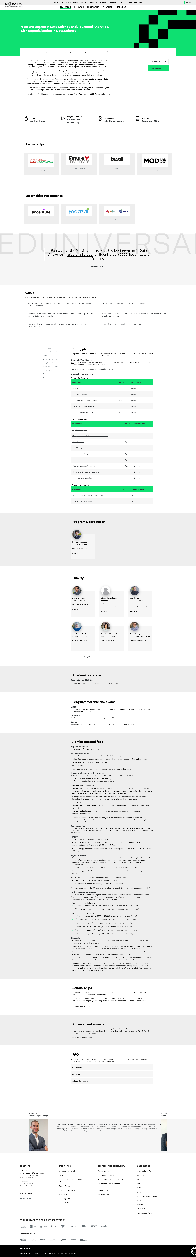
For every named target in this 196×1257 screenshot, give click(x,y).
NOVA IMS (107, 7)
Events (140, 1205)
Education (65, 7)
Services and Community (75, 3)
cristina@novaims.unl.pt (79, 640)
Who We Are (58, 3)
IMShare (140, 1188)
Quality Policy (64, 1186)
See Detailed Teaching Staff (83, 657)
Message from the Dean (68, 1171)
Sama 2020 (63, 1194)
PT (190, 3)
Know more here (98, 266)
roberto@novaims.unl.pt (79, 548)
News (139, 1200)
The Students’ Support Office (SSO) (112, 1179)
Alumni (113, 3)
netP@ (139, 1184)
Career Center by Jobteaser (148, 1196)
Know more (75, 553)
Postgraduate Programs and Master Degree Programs (58, 52)
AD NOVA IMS (143, 1209)
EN (187, 3)
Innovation (93, 7)
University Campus (66, 1203)
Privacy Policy (25, 1249)
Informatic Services (106, 1175)
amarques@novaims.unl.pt (109, 607)
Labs (61, 1175)
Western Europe (46, 82)
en (28, 52)
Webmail (140, 1175)
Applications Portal (144, 1213)
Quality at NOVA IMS (67, 1190)
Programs (39, 52)
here (108, 94)
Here (72, 362)
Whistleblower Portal (145, 1171)
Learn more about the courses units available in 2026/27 (94, 369)
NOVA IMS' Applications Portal (110, 776)
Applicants (92, 3)
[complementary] (176, 1243)
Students (103, 3)
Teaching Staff (64, 1199)
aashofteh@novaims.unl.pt (80, 604)
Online (139, 1192)
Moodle (140, 1179)
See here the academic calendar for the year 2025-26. (96, 683)
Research (79, 7)
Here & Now (121, 7)
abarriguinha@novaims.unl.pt (139, 640)
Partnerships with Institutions (130, 3)
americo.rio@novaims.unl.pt (138, 607)
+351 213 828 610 (26, 1184)
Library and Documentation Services (112, 1184)
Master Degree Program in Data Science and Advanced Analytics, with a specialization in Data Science (103, 52)
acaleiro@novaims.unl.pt (108, 640)
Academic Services (105, 1171)
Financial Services (105, 1194)
